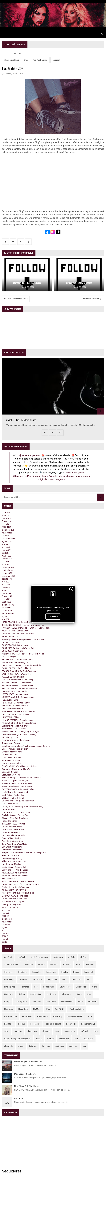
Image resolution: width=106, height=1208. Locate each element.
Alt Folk (71, 957)
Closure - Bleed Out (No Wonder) (15, 818)
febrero (7, 521)
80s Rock (8, 957)
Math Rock (51, 1002)
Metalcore (92, 1002)
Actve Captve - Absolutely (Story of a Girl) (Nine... (23, 732)
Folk (36, 987)
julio (5, 544)
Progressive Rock (74, 1016)
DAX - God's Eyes (9, 657)
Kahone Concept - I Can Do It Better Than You (21, 778)
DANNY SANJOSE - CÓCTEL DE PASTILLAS (20, 884)
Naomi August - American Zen (28, 1061)
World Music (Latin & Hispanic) (17, 1039)
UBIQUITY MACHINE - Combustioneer (18, 697)
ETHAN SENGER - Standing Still (15, 662)
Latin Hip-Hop (21, 1002)
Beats (78, 964)
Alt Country (58, 957)
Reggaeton (34, 1024)
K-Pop (7, 1002)
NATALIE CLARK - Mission (13, 677)
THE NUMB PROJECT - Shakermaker (17, 685)
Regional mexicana (53, 1024)
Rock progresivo (88, 1024)
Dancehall (23, 979)
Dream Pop (77, 979)
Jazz (89, 994)
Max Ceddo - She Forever (25, 1074)
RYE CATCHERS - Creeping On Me (16, 812)
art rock (50, 1039)
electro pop (88, 1039)
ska (84, 1046)
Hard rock (8, 994)
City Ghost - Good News (12, 847)
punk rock (73, 1046)
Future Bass (48, 987)
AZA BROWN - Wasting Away (14, 902)
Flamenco (25, 987)
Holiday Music (36, 994)
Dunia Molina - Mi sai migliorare (15, 726)
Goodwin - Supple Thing (12, 858)
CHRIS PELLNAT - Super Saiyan (15, 899)
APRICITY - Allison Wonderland (15, 876)
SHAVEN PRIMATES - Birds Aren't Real (18, 659)
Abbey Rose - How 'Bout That (14, 861)
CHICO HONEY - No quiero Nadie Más (18, 801)
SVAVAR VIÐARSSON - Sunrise (14, 691)
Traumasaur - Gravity (11, 743)
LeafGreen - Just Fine (11, 775)
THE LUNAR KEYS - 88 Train (13, 824)
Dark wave (37, 979)
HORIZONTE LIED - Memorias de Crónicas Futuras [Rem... (26, 628)
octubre (7, 536)
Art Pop (41, 964)
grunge (21, 1046)
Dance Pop (9, 979)
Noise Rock (23, 1009)
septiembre (8, 538)
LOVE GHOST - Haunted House (15, 694)
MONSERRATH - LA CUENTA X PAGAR (18, 881)
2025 (6, 527)
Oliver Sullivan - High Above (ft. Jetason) (19, 734)
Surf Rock (84, 1031)
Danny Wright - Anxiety (11, 838)
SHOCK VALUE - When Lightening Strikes (19, 766)
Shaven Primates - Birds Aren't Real (17, 783)
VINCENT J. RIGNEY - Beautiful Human (18, 634)
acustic (39, 1039)
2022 (5, 916)
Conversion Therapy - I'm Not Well (16, 769)
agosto (7, 541)
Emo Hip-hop (9, 987)
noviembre (8, 533)
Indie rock (51, 994)
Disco (64, 979)
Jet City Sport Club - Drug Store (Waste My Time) (22, 806)
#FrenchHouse (40, 476)
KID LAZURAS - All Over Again (14, 873)
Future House (65, 987)
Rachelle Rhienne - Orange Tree (15, 815)
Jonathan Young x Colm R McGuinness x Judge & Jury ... (26, 746)
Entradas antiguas (92, 299)
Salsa (6, 1031)
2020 (5, 936)
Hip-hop (21, 994)
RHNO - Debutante (10, 907)
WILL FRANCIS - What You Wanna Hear (18, 711)
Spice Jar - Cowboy (10, 772)
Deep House (52, 979)
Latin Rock (36, 1002)
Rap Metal (8, 1024)
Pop (48, 1009)
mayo (6, 550)
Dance (76, 972)
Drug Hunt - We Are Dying (12, 841)
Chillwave (8, 972)
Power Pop (57, 1016)
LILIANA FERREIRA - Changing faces (17, 720)
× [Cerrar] (71, 589)
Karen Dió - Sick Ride (10, 855)
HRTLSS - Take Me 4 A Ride (13, 835)
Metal (80, 1002)
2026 (6, 513)
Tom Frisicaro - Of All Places (14, 729)
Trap (96, 1031)
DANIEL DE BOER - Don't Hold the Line (18, 668)
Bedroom (90, 964)
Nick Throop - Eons (10, 737)
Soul (57, 1031)
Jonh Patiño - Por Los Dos (13, 795)
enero (6, 524)
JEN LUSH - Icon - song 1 (12, 708)
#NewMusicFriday (70, 476)
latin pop (46, 1046)
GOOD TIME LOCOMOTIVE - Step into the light (21, 665)
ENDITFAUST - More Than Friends (16, 740)
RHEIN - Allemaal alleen (12, 827)
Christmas (22, 972)
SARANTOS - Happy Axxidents (15, 706)
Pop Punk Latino (40, 60)
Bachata (67, 964)
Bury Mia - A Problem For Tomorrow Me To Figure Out (24, 853)
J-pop (79, 994)
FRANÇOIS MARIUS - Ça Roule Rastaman (19, 671)
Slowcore (46, 1031)
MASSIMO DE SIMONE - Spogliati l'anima (19, 723)
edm (76, 1039)
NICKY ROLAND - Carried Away (15, 631)
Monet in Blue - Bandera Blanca (21, 420)
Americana (28, 964)
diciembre (8, 530)
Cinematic (36, 972)
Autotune (54, 964)
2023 (6, 602)
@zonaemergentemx (30, 455)
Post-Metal (26, 1016)
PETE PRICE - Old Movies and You (16, 703)
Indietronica (66, 994)
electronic (8, 1046)
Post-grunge (42, 1016)
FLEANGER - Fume (10, 700)
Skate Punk (32, 1031)
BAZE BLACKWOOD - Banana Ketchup (18, 789)
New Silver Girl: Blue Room (26, 1086)
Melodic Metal (67, 1002)
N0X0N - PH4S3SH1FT (11, 642)
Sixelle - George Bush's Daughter (15, 887)
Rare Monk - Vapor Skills (12, 850)
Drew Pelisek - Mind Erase (13, 829)
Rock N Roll (71, 1024)
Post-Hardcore (10, 1016)
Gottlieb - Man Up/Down (12, 752)
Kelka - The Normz (9, 821)
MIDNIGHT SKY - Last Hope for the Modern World (23, 654)
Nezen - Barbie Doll (10, 636)
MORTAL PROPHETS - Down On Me (17, 683)
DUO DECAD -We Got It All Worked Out (18, 648)
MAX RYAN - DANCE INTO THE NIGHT (18, 893)
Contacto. (18, 1098)
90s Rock (21, 957)
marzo (6, 518)
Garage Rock (81, 987)
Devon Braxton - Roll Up (12, 763)
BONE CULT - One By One (12, 651)
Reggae (21, 1024)
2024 (6, 564)
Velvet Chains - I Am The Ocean (15, 870)
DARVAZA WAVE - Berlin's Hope (15, 896)
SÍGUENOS (53, 616)
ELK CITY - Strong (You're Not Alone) (17, 680)
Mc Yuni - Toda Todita (11, 760)
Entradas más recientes (15, 299)
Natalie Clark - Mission (11, 864)
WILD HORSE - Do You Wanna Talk (16, 674)
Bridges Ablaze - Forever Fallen (15, 749)
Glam (94, 987)
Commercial (51, 972)
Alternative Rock (11, 60)
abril (5, 515)
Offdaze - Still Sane (10, 755)
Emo (26, 60)
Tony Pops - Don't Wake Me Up (14, 844)
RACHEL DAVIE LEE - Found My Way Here (19, 688)
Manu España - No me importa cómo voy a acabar (23, 639)
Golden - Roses (8, 809)
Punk (90, 1016)
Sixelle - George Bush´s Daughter (16, 780)
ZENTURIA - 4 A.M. (10, 878)
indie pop (33, 1046)
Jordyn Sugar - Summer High (14, 867)
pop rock (56, 60)
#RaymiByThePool (22, 476)
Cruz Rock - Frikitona (11, 832)
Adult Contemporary (39, 957)
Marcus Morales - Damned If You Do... (18, 786)
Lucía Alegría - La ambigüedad (15, 792)
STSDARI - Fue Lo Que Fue (13, 798)
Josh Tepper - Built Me (11, 757)
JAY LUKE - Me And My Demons (15, 714)
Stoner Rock (69, 1031)
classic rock (64, 1039)
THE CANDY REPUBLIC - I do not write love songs (23, 625)
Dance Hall (88, 972)
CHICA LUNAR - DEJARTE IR (14, 890)
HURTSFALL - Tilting (10, 717)
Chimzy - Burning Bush (11, 904)
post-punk (59, 1046)
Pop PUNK (59, 1009)
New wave (8, 1009)
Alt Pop (83, 957)
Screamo (18, 1031)
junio (6, 547)
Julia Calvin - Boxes (10, 804)
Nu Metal (37, 1009)
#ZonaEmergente (75, 472)
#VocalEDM (54, 476)
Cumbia (64, 972)
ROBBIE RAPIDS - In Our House (15, 645)
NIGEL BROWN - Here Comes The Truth (18, 622)
